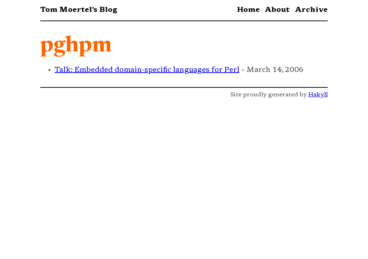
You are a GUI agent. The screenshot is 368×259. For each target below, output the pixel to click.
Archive (311, 10)
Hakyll (318, 95)
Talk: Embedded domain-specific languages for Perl (147, 70)
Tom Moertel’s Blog (78, 10)
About (277, 10)
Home (248, 10)
